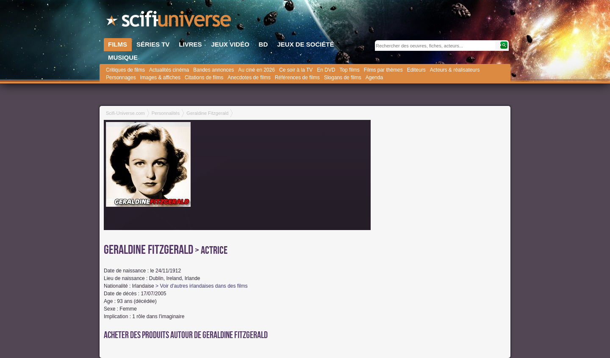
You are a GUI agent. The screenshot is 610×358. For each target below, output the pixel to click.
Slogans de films (342, 77)
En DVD (326, 70)
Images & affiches (160, 77)
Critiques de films (125, 70)
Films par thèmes (383, 70)
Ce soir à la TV (296, 70)
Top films (349, 70)
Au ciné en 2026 (256, 70)
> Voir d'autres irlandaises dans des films (201, 286)
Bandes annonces (213, 70)
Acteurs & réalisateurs (455, 70)
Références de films (297, 77)
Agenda (374, 77)
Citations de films (204, 77)
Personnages (121, 77)
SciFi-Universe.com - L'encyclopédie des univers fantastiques (169, 21)
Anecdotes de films (248, 77)
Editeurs (416, 70)
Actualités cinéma (169, 70)
